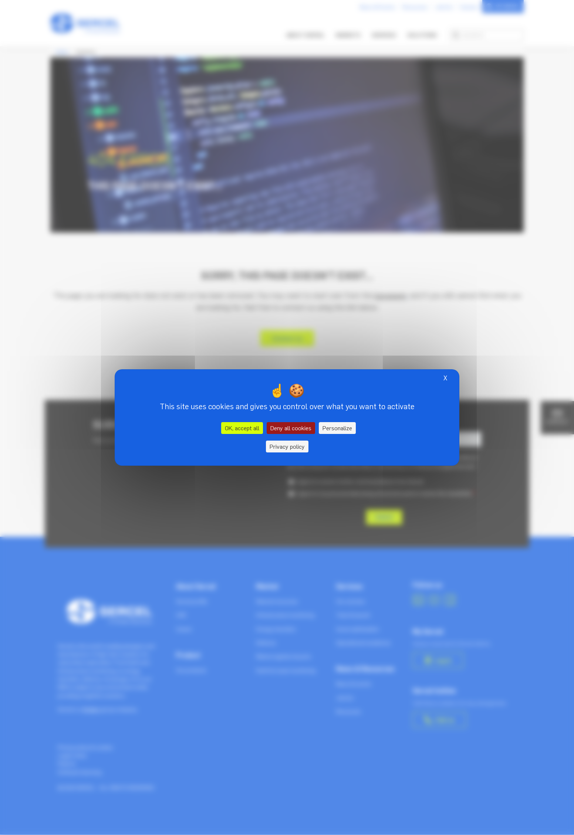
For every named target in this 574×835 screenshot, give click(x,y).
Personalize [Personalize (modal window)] (337, 428)
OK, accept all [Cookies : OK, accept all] (242, 428)
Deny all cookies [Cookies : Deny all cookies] (290, 428)
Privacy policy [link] (287, 446)
